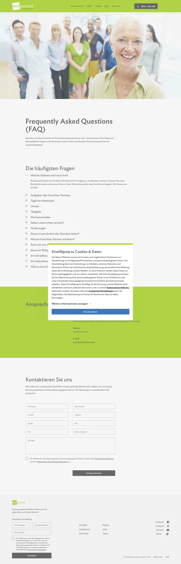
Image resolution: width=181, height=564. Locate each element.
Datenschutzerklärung (118, 287)
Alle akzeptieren (90, 311)
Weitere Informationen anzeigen (70, 303)
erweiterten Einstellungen (101, 290)
